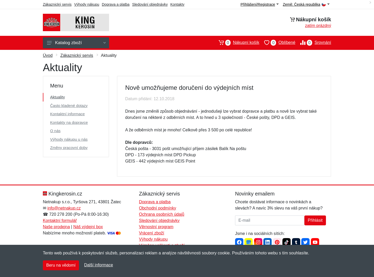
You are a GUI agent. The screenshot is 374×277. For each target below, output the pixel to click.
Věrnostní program (156, 227)
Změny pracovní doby (69, 147)
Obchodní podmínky (157, 208)
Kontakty (177, 4)
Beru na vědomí (61, 265)
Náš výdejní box (88, 227)
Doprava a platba (116, 4)
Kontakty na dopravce (69, 122)
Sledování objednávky (150, 4)
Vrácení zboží (151, 233)
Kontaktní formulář (60, 220)
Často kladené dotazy (69, 105)
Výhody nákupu (86, 4)
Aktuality (57, 97)
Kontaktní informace (67, 114)
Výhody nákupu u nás (69, 139)
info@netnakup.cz (64, 208)
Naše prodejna (56, 227)
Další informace (98, 265)
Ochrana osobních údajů (161, 214)
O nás (55, 131)
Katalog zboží (76, 42)
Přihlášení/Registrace (259, 4)
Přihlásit (315, 220)
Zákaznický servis (57, 4)
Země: (306, 4)
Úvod (47, 55)
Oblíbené (277, 42)
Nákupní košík (236, 42)
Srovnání (313, 42)
